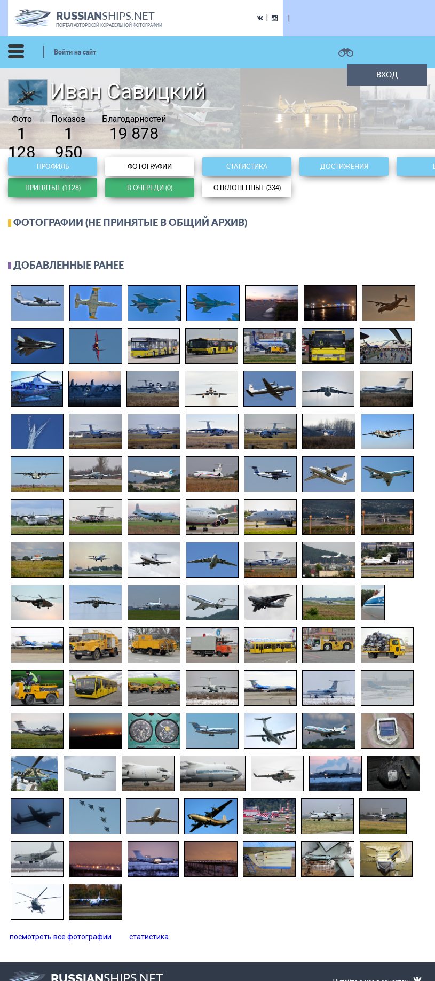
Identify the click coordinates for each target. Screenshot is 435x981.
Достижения (344, 166)
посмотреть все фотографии (61, 936)
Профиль (53, 166)
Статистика (246, 166)
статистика (149, 936)
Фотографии (150, 166)
